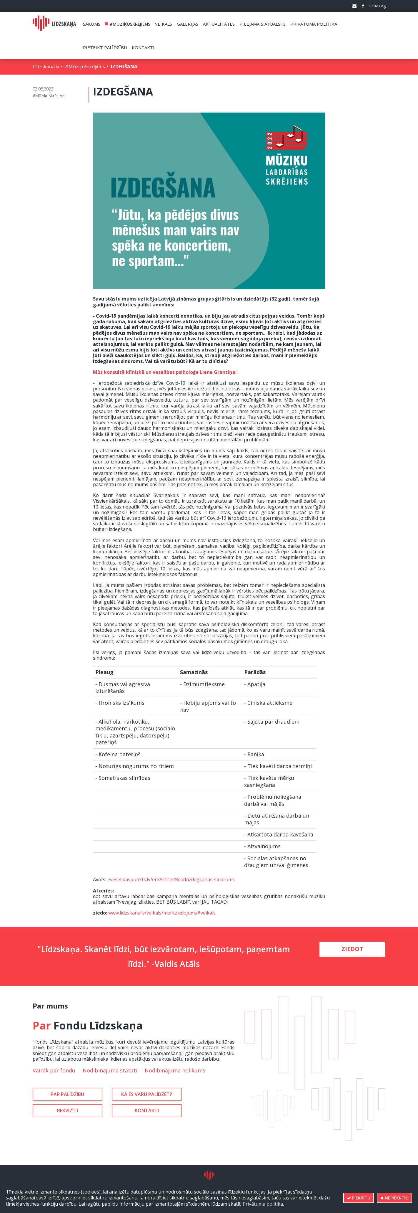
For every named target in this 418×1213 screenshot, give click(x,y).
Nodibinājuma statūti (110, 1070)
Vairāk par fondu (54, 1070)
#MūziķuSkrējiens (85, 66)
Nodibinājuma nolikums (175, 1070)
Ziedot (352, 949)
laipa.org (377, 6)
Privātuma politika (263, 1204)
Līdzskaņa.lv (46, 66)
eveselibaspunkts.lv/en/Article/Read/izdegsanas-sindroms (171, 879)
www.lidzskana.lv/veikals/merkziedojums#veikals (162, 913)
